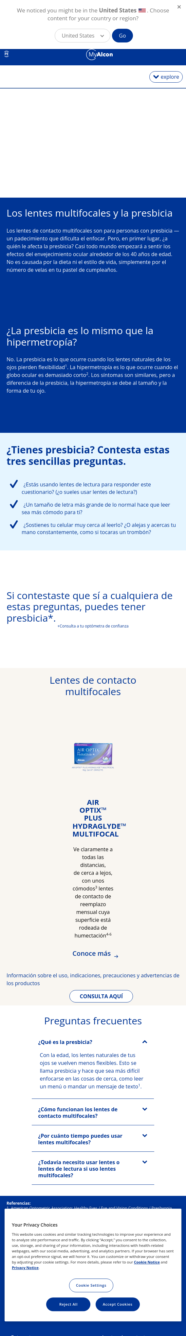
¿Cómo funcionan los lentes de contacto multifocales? (78, 1112)
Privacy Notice (25, 1267)
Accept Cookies (118, 1304)
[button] (82, 35)
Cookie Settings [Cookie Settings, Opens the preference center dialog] (91, 1285)
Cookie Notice (147, 1262)
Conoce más (92, 953)
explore (170, 76)
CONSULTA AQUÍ (101, 996)
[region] (93, 1265)
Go (122, 35)
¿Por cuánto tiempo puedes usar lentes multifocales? (80, 1139)
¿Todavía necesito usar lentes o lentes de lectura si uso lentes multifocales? (79, 1169)
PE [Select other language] (7, 54)
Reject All (68, 1304)
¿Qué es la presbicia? (65, 1042)
